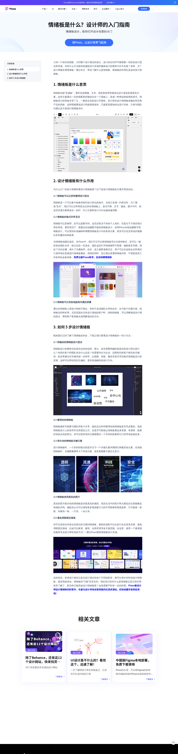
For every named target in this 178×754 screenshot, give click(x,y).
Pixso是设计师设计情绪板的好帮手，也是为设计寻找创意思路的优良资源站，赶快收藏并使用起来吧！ (97, 589)
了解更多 (57, 677)
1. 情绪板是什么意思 (15, 69)
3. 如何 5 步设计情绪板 (16, 78)
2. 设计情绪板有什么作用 (17, 73)
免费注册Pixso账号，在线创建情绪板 (93, 257)
